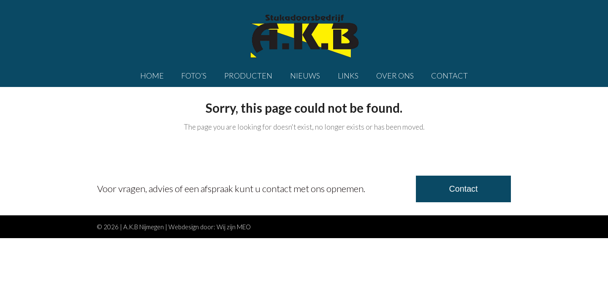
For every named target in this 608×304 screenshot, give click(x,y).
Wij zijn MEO (234, 227)
